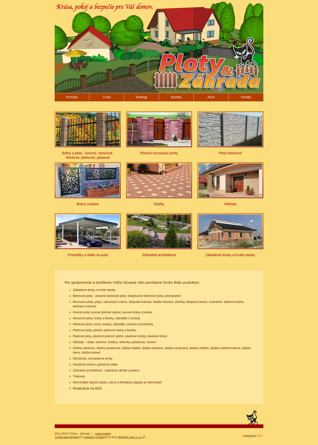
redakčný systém (94, 437)
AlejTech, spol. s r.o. (130, 437)
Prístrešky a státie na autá (88, 255)
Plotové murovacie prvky (159, 153)
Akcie (211, 97)
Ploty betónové (230, 153)
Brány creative (88, 204)
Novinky (176, 97)
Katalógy (141, 97)
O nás (107, 97)
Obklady (230, 204)
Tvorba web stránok (66, 437)
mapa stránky (103, 433)
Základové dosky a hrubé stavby (230, 255)
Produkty (72, 97)
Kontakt (246, 97)
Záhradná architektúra (159, 255)
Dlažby (159, 204)
